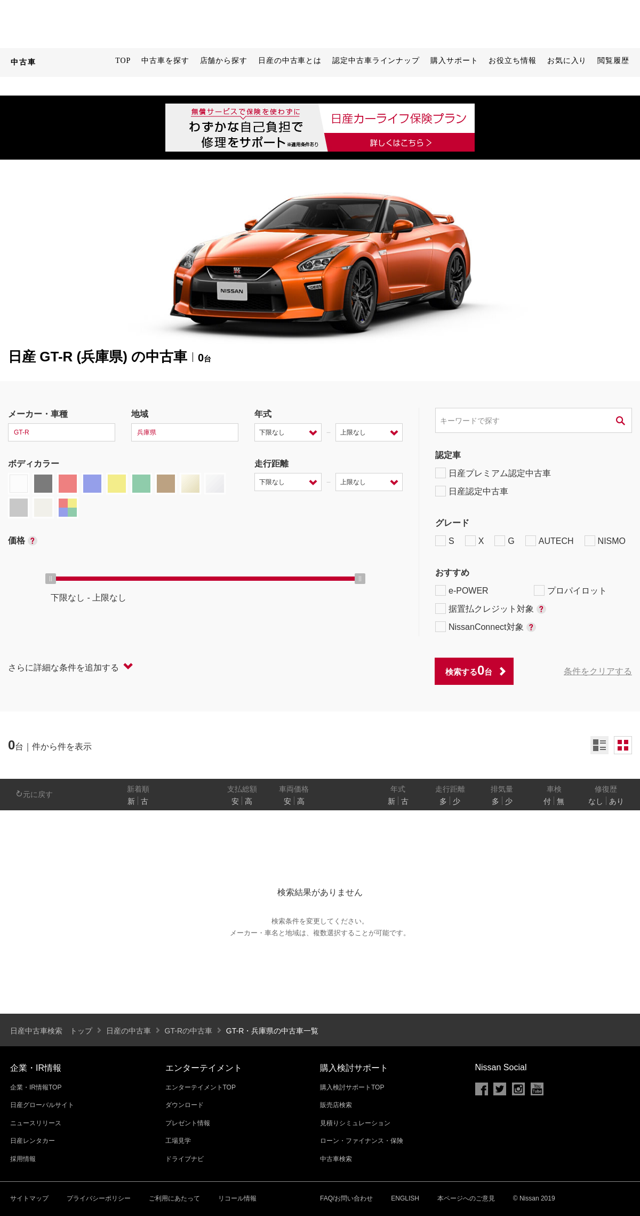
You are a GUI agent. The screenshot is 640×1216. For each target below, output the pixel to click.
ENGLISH (405, 1198)
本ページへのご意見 (466, 1198)
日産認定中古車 (471, 491)
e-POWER (462, 590)
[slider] (50, 578)
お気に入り (567, 61)
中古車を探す (165, 61)
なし (595, 801)
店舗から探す (223, 61)
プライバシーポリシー (99, 1198)
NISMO (605, 540)
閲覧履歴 (613, 61)
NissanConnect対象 (485, 626)
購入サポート (454, 61)
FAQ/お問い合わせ (346, 1198)
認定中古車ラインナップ (376, 61)
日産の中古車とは (290, 61)
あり (616, 801)
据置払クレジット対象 (490, 608)
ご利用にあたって (174, 1198)
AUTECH (549, 540)
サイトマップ (29, 1198)
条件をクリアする (598, 671)
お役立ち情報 (512, 61)
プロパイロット (570, 590)
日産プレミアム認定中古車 (493, 473)
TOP (123, 61)
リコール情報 (237, 1198)
